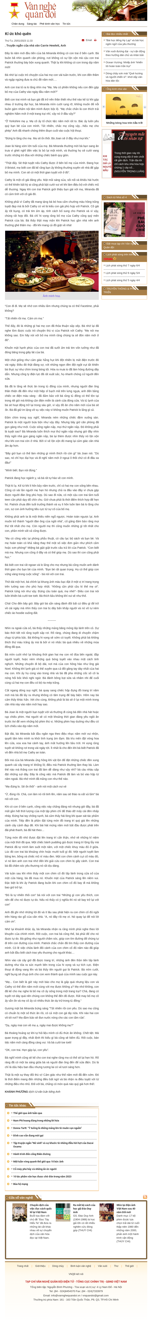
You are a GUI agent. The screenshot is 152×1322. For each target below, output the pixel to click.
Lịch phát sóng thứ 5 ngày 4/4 (123, 280)
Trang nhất (22, 1266)
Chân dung (18, 23)
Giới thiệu (40, 1266)
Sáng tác (32, 23)
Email (87, 40)
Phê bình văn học (50, 23)
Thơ (116, 1266)
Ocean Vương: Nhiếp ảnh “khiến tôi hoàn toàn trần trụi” (124, 64)
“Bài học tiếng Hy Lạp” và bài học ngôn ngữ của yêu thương (125, 42)
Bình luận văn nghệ (81, 1266)
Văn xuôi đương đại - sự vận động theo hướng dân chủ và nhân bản (125, 53)
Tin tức (66, 23)
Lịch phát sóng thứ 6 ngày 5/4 (123, 273)
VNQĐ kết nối (76, 1274)
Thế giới (129, 1266)
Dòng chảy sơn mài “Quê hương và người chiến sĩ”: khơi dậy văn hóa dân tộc (124, 77)
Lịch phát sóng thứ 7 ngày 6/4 (123, 265)
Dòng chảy (58, 1266)
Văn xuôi (102, 1266)
